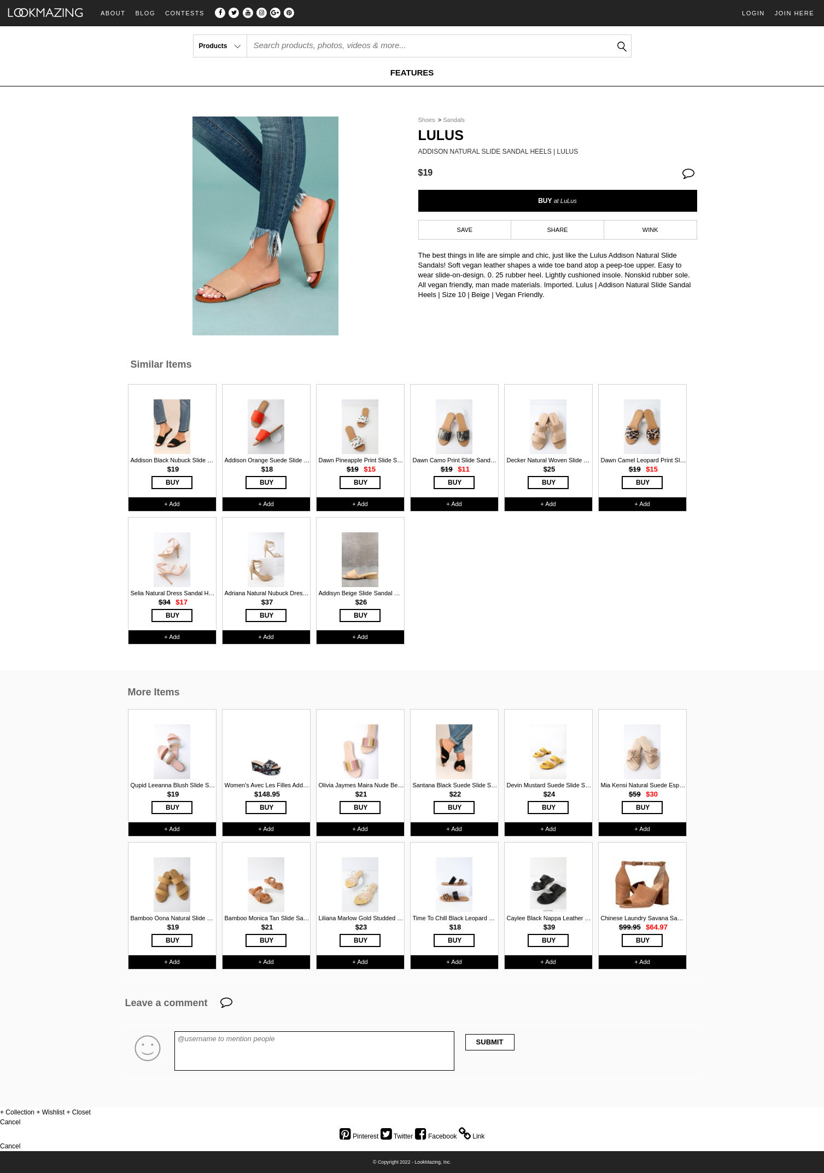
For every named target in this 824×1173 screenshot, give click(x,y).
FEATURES (412, 72)
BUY (557, 201)
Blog (145, 13)
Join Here (794, 13)
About (113, 13)
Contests (184, 13)
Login (753, 13)
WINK (650, 230)
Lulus (441, 135)
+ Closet (78, 1112)
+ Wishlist (50, 1112)
